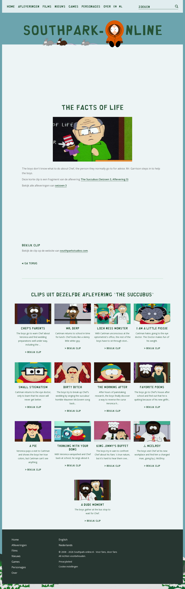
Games (73, 6)
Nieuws (60, 6)
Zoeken (144, 6)
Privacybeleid (65, 561)
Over (107, 6)
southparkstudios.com (74, 250)
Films (47, 6)
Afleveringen (28, 6)
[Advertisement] (92, 71)
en (115, 6)
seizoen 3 (61, 185)
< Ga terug (29, 263)
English (63, 539)
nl (120, 6)
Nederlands (66, 545)
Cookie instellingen (68, 566)
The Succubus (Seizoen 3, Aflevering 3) (104, 179)
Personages (91, 6)
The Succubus (134, 294)
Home (11, 6)
